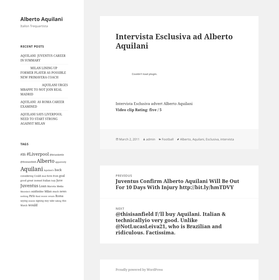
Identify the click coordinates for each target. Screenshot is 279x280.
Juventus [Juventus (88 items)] (29, 185)
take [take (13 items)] (52, 200)
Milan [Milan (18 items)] (48, 191)
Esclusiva (212, 139)
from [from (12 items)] (55, 176)
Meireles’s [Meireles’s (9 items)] (25, 191)
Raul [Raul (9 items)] (38, 196)
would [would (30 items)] (33, 205)
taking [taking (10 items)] (58, 200)
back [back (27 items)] (58, 170)
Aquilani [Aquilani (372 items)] (31, 169)
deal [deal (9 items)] (44, 176)
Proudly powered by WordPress (139, 269)
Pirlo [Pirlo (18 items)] (32, 196)
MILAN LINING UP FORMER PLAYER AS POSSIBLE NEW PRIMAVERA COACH (43, 72)
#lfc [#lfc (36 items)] (23, 154)
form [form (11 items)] (49, 175)
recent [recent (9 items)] (44, 196)
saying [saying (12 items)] (24, 200)
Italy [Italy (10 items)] (53, 180)
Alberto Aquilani (41, 19)
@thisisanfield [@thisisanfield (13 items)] (28, 161)
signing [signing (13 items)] (40, 200)
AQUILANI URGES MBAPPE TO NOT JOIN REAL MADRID (44, 89)
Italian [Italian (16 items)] (46, 180)
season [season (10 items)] (31, 200)
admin (150, 139)
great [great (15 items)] (30, 180)
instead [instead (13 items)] (38, 180)
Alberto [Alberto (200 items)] (45, 160)
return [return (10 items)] (51, 196)
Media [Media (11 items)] (60, 186)
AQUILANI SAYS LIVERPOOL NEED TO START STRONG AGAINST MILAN (41, 119)
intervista (227, 139)
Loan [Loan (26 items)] (42, 186)
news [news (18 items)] (63, 191)
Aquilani (198, 139)
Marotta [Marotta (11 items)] (51, 186)
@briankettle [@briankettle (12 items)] (57, 154)
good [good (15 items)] (23, 180)
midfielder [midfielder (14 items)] (37, 191)
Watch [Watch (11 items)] (24, 205)
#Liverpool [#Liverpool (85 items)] (38, 154)
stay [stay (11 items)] (46, 200)
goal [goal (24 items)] (62, 176)
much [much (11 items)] (56, 191)
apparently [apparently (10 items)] (60, 161)
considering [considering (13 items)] (26, 176)
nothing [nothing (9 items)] (24, 196)
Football (168, 139)
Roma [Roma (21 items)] (59, 196)
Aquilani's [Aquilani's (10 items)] (49, 170)
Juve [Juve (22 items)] (59, 180)
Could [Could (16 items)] (37, 176)
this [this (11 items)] (64, 200)
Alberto (185, 139)
